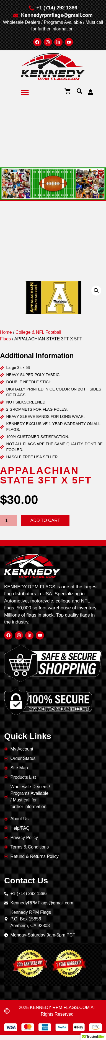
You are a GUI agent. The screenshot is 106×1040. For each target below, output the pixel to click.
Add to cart (45, 520)
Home (6, 332)
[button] (25, 92)
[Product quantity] (8, 520)
